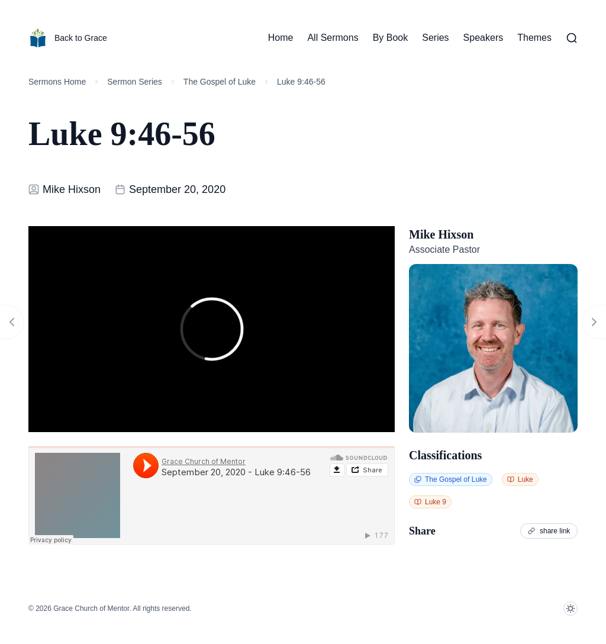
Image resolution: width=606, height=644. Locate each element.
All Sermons (332, 38)
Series (435, 38)
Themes (534, 38)
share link (549, 531)
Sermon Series (134, 81)
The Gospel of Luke (219, 81)
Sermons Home (57, 81)
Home (281, 38)
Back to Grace (67, 37)
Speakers (483, 38)
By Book (390, 38)
